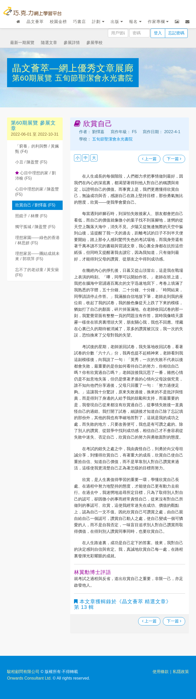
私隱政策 (181, 671)
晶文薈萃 (35, 21)
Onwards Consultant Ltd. (29, 678)
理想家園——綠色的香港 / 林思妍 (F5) (37, 240)
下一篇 (174, 159)
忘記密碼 (176, 33)
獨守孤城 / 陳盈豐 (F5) (35, 227)
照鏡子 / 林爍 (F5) (31, 216)
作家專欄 (158, 21)
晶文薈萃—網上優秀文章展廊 (73, 68)
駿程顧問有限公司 (23, 671)
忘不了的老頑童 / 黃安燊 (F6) (37, 272)
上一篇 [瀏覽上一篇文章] (149, 159)
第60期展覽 (33, 78)
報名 (135, 21)
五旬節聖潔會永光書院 (94, 78)
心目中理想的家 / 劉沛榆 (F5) (35, 175)
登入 (158, 33)
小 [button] (78, 158)
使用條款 (161, 671)
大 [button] (94, 158)
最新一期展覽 (22, 42)
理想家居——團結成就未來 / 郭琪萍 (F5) (37, 256)
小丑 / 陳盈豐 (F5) (31, 162)
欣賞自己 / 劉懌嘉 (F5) (35, 205)
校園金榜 (58, 21)
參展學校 (94, 42)
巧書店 (79, 21)
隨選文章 (49, 42)
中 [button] (86, 158)
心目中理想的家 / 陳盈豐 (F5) (37, 192)
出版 (117, 21)
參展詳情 (72, 42)
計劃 (98, 21)
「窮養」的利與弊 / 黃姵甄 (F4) (37, 149)
